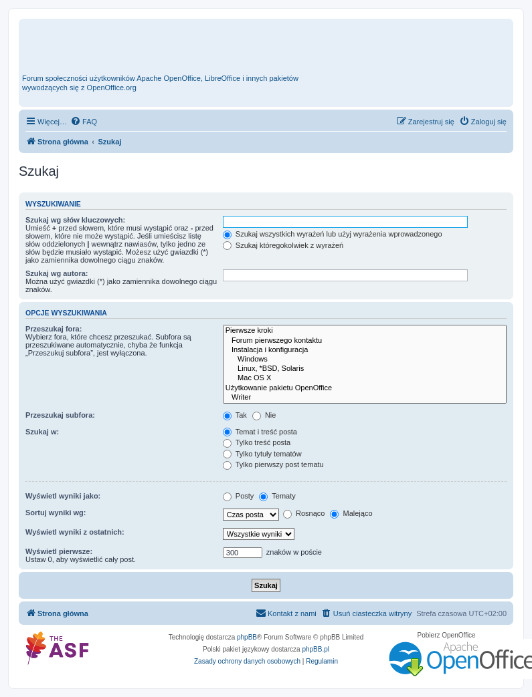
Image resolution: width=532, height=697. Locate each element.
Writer (364, 397)
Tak (235, 415)
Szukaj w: (42, 432)
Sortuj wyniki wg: (55, 513)
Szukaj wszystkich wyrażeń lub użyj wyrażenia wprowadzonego (332, 234)
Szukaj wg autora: (56, 273)
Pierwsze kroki (364, 330)
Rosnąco (304, 513)
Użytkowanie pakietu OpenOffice (364, 388)
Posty (238, 496)
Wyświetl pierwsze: (58, 551)
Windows (364, 359)
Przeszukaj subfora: (60, 415)
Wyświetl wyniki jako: (62, 496)
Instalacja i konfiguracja (364, 350)
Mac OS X (364, 378)
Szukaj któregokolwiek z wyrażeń (283, 245)
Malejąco (351, 513)
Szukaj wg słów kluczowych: (75, 220)
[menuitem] (83, 122)
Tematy (277, 496)
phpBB (247, 637)
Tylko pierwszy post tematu (273, 464)
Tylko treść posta (256, 442)
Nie (264, 415)
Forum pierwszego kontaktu (364, 340)
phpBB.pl (315, 649)
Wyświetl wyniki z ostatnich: (74, 532)
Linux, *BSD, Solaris (364, 369)
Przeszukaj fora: (53, 329)
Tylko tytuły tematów (262, 454)
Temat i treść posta (260, 432)
